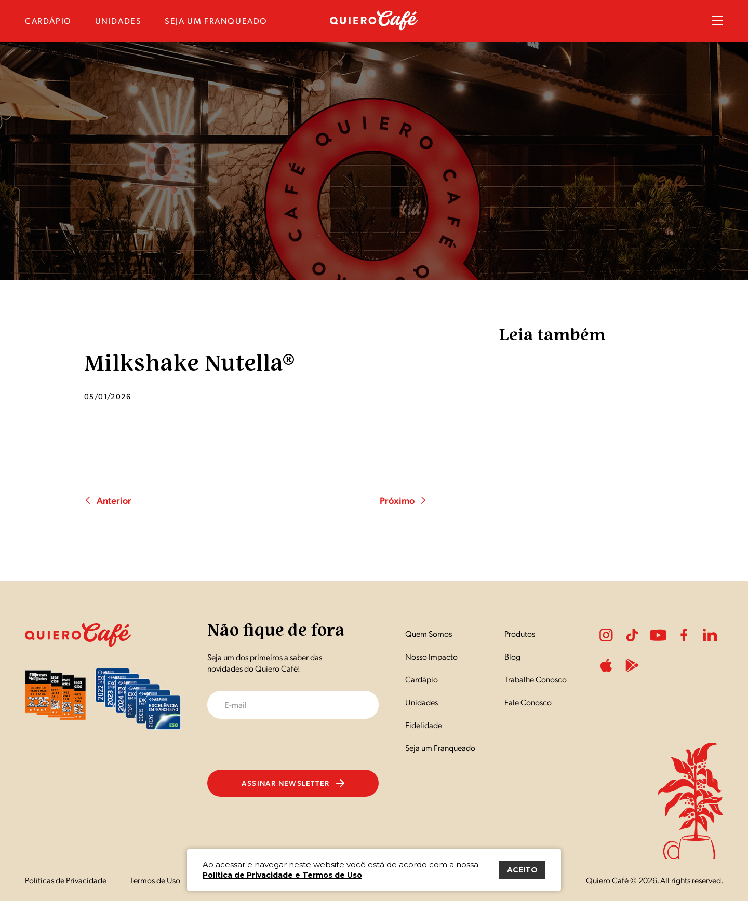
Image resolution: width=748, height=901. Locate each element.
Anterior (107, 500)
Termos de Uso (155, 880)
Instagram (606, 635)
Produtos (519, 633)
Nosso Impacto (431, 656)
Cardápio (421, 679)
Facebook (684, 635)
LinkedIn (710, 635)
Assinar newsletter (293, 782)
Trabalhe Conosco (535, 679)
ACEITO (522, 870)
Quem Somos (428, 633)
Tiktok (632, 635)
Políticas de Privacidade (65, 880)
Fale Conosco (528, 702)
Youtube (658, 635)
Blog (512, 656)
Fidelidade (423, 724)
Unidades (421, 702)
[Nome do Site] (374, 27)
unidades (118, 20)
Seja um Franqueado (440, 747)
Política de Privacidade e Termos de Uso (282, 875)
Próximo (403, 500)
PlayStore (632, 665)
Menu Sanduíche (717, 20)
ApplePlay (606, 665)
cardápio (48, 20)
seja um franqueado (216, 20)
